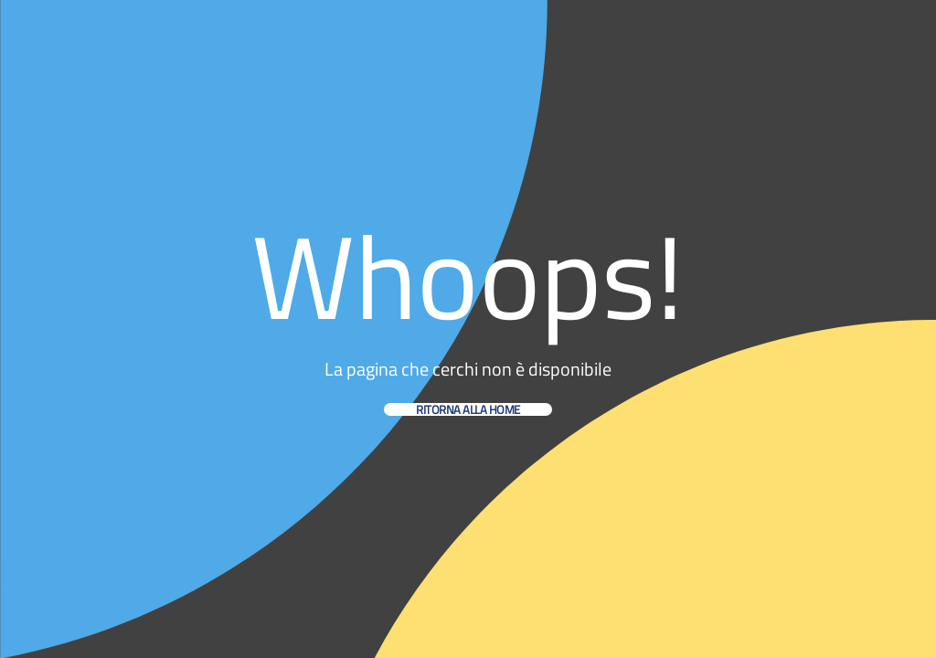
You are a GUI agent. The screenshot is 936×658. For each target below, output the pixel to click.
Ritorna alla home (468, 409)
